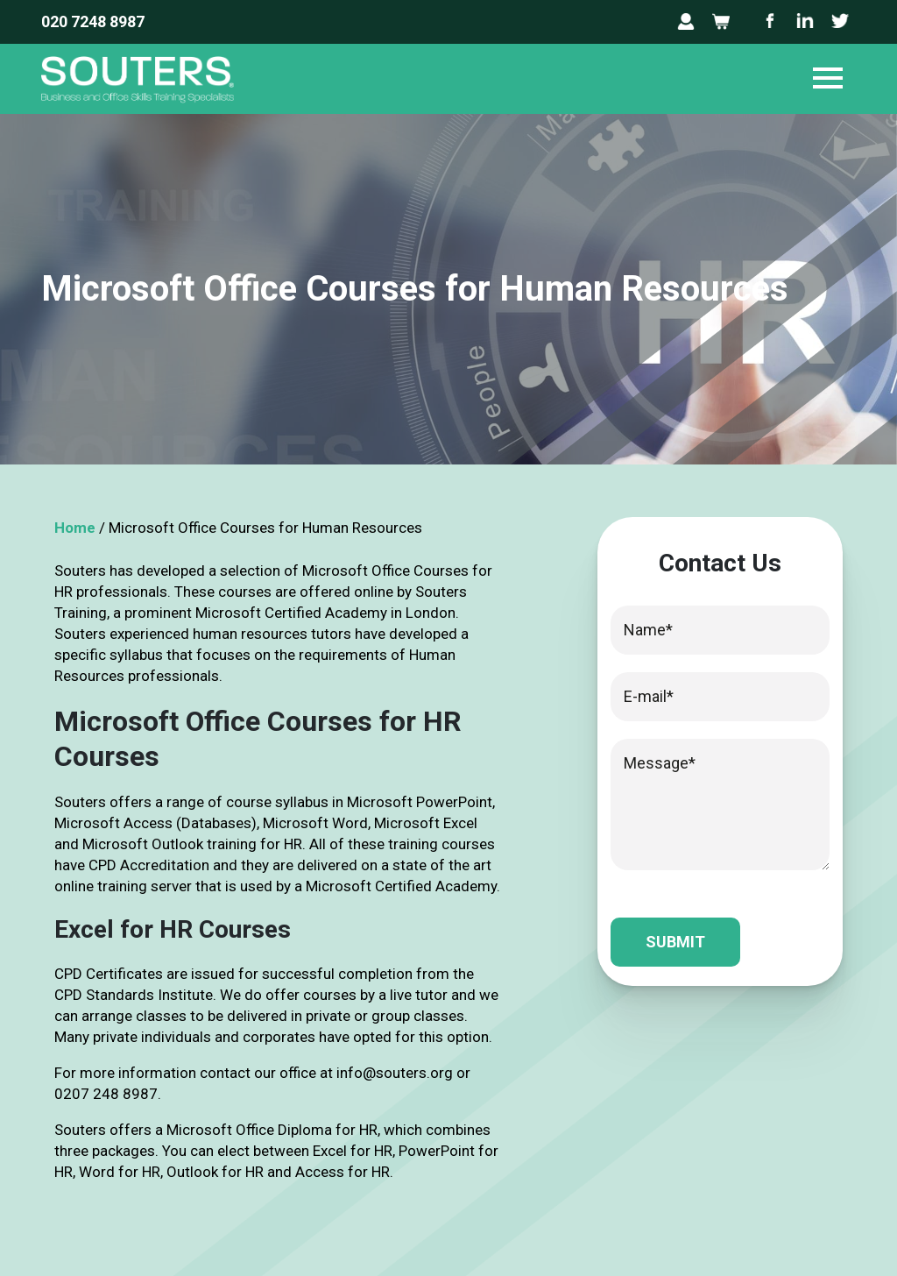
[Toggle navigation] (828, 79)
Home (74, 527)
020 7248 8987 (93, 21)
